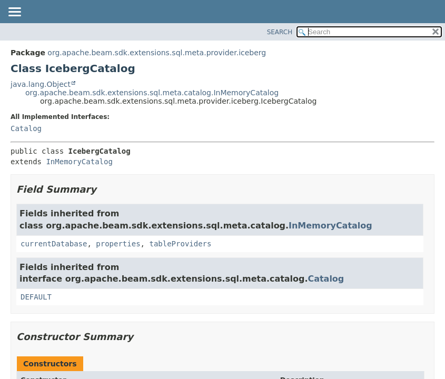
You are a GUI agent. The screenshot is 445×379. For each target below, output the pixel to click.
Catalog (26, 128)
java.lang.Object (41, 84)
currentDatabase (54, 244)
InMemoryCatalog (79, 161)
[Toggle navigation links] (14, 12)
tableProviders (180, 244)
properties (118, 244)
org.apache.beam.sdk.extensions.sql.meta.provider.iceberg (156, 52)
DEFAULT (36, 297)
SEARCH (280, 32)
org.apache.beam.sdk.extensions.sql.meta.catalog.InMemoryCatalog (152, 92)
